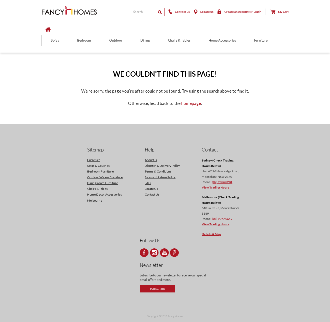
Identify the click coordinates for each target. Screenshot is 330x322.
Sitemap (95, 149)
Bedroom (84, 40)
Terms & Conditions (158, 171)
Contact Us (152, 194)
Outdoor (115, 40)
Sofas (55, 40)
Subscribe (157, 288)
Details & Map (211, 234)
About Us (151, 160)
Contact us (178, 12)
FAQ (148, 183)
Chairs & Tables (179, 40)
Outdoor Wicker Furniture (105, 177)
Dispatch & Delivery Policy (162, 166)
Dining (145, 40)
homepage (191, 103)
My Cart (279, 12)
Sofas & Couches (98, 166)
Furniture (261, 40)
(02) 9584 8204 (222, 182)
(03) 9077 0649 (222, 219)
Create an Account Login (239, 12)
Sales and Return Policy (160, 177)
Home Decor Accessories (104, 194)
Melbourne (94, 200)
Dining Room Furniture (102, 183)
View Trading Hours (215, 187)
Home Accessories (222, 40)
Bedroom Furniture (100, 171)
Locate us (203, 12)
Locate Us (151, 189)
